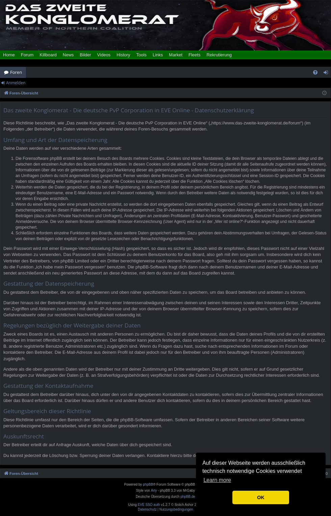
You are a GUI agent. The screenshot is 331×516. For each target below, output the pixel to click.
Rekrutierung (218, 54)
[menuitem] (315, 72)
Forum (27, 54)
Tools (141, 54)
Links (158, 54)
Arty (154, 490)
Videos (104, 54)
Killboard (48, 54)
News (68, 54)
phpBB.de (187, 496)
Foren (16, 72)
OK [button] (260, 497)
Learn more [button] (217, 480)
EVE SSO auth (149, 505)
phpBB (148, 484)
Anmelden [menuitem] (327, 73)
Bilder (85, 54)
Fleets (194, 54)
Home (9, 54)
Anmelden (15, 83)
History (123, 54)
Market (175, 54)
